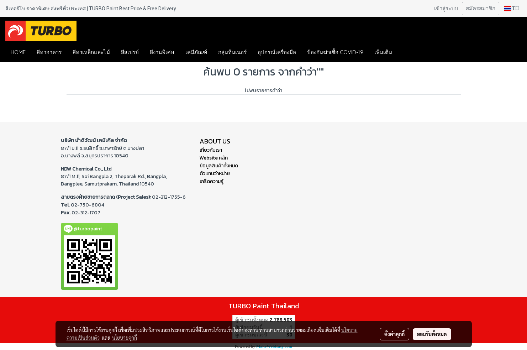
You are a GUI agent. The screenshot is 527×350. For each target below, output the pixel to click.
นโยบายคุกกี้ (124, 337)
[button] (408, 52)
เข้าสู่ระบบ (446, 8)
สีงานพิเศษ (162, 52)
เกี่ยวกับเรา (211, 150)
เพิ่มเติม (383, 52)
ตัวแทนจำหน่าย (215, 173)
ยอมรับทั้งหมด (432, 334)
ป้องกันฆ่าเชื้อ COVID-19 (335, 52)
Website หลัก (214, 158)
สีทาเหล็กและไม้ (91, 52)
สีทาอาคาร (49, 52)
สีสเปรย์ (130, 52)
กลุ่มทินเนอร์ (232, 52)
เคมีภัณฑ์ (196, 52)
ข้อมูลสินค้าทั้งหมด (219, 165)
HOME (18, 52)
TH (511, 8)
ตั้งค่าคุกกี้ (394, 334)
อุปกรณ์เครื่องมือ (277, 52)
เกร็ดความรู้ (211, 181)
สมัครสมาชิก (480, 8)
